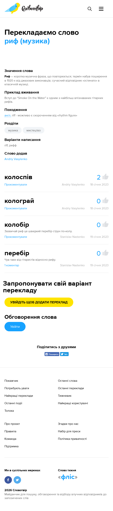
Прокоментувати (15, 184)
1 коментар (11, 265)
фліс (68, 477)
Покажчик (11, 380)
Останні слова (67, 380)
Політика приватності (72, 438)
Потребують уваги (16, 388)
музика (13, 130)
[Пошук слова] (89, 9)
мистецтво (33, 130)
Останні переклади (71, 388)
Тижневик (64, 395)
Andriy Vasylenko (15, 159)
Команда (10, 438)
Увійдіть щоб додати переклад (39, 302)
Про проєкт (12, 423)
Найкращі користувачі (73, 403)
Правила (10, 431)
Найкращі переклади (18, 395)
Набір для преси (69, 431)
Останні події (13, 403)
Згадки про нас (68, 423)
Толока (9, 410)
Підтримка (11, 446)
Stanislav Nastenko (72, 236)
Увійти (15, 326)
